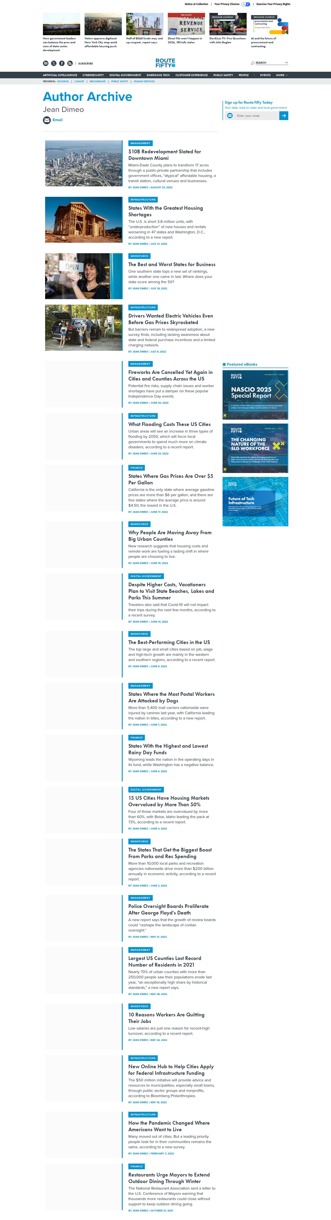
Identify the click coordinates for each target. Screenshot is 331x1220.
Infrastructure (143, 200)
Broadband (98, 81)
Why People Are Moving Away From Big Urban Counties (170, 535)
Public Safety (223, 75)
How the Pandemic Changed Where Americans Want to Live (169, 1126)
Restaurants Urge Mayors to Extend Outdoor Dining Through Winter (169, 1178)
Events (265, 75)
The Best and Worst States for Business (172, 264)
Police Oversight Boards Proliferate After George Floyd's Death (168, 909)
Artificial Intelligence (60, 75)
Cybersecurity (93, 75)
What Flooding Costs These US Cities (169, 424)
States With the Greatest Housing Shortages (165, 211)
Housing (63, 81)
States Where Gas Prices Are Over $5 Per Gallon (170, 479)
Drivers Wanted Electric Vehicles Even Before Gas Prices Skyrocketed (170, 319)
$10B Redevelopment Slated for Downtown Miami (164, 154)
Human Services (144, 81)
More (282, 75)
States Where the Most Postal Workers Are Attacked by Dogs (171, 697)
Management (140, 143)
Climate (79, 81)
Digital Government (125, 75)
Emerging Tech (158, 75)
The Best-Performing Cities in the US (169, 642)
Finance (137, 468)
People (244, 75)
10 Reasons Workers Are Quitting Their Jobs (166, 1018)
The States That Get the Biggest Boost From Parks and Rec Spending (170, 853)
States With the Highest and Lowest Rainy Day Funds (168, 749)
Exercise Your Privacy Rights (273, 4)
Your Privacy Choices (232, 4)
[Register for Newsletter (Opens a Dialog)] (283, 115)
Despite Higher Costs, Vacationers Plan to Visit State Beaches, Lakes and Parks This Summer (171, 591)
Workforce (139, 256)
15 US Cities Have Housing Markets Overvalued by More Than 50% (168, 801)
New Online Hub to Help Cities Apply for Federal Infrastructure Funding (171, 1069)
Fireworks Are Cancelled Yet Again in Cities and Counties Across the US (170, 375)
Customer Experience (191, 75)
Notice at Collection (196, 4)
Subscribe (85, 63)
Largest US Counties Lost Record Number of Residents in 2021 (164, 961)
